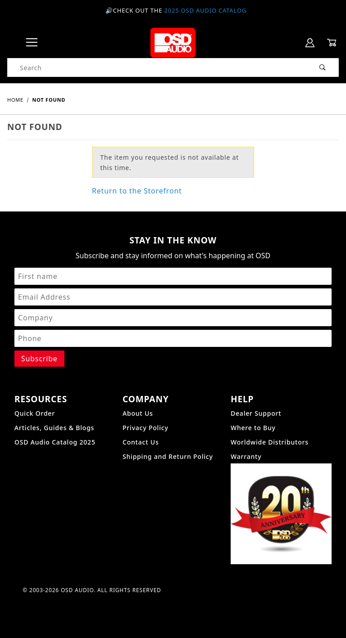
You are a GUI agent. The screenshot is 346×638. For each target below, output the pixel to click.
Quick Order (34, 413)
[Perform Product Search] (322, 67)
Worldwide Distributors (270, 442)
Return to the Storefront (137, 191)
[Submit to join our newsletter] (39, 358)
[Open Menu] (31, 43)
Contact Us (141, 442)
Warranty (246, 456)
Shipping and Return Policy (168, 456)
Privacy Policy (145, 427)
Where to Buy (253, 427)
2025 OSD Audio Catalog (205, 10)
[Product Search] (157, 67)
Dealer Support (256, 413)
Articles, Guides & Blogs (54, 427)
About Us (138, 413)
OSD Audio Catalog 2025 (55, 442)
